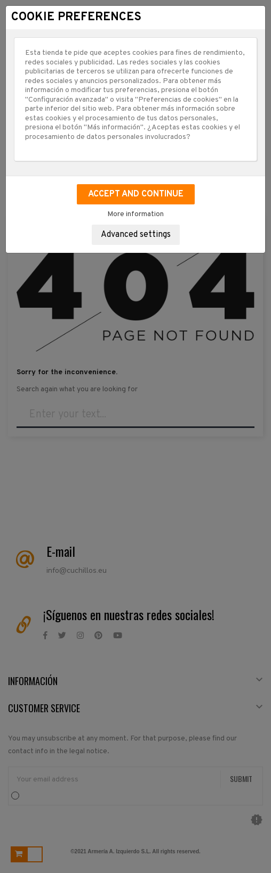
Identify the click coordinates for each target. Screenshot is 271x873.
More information (135, 214)
